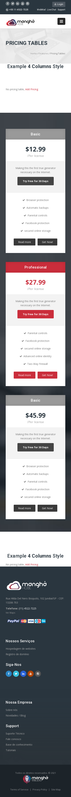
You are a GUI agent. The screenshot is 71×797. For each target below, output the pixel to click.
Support (61, 9)
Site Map (56, 789)
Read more (24, 242)
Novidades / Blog (16, 715)
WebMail (41, 9)
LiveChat (51, 9)
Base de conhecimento (19, 744)
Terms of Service (19, 789)
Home (33, 53)
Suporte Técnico (15, 733)
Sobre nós (11, 710)
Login (58, 4)
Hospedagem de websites (21, 648)
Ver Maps (10, 612)
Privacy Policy (40, 789)
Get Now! (47, 242)
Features (43, 53)
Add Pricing (31, 89)
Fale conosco (13, 739)
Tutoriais (11, 750)
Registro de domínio (17, 654)
